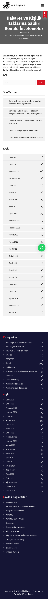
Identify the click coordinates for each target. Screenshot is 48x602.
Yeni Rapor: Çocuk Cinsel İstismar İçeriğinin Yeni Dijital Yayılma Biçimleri (25, 127)
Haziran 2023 (14, 193)
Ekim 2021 (10, 376)
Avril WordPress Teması (24, 594)
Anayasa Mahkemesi (15, 412)
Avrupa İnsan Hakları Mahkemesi (20, 408)
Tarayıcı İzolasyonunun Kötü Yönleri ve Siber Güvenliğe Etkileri (25, 117)
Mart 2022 (10, 355)
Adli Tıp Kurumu (13, 433)
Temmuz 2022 (11, 339)
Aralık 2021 (10, 368)
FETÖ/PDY (10, 261)
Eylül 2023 (13, 179)
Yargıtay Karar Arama (15, 421)
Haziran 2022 (11, 343)
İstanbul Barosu (13, 445)
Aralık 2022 (13, 207)
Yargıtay (9, 416)
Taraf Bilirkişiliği (12, 281)
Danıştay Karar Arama (15, 429)
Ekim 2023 (13, 172)
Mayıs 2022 (10, 347)
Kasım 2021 (10, 372)
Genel (8, 265)
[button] (41, 247)
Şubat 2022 (10, 359)
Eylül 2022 (10, 334)
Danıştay (10, 425)
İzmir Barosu (11, 450)
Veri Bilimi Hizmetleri (14, 286)
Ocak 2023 (13, 200)
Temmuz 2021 (11, 388)
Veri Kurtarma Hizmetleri (16, 290)
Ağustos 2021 (11, 384)
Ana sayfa (22, 33)
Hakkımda (10, 269)
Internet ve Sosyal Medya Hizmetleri (21, 273)
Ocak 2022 (10, 363)
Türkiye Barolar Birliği (15, 441)
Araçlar (9, 257)
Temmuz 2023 (14, 186)
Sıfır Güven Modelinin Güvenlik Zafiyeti (26, 152)
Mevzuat (9, 277)
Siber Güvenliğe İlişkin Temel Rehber (24, 145)
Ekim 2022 (13, 221)
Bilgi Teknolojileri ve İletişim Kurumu (21, 437)
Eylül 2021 (10, 380)
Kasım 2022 (13, 214)
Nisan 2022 (10, 351)
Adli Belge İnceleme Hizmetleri (19, 244)
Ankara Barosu (12, 454)
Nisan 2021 (10, 392)
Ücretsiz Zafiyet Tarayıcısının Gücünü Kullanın (25, 137)
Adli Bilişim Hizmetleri (15, 248)
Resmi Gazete (11, 404)
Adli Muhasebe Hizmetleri (17, 252)
